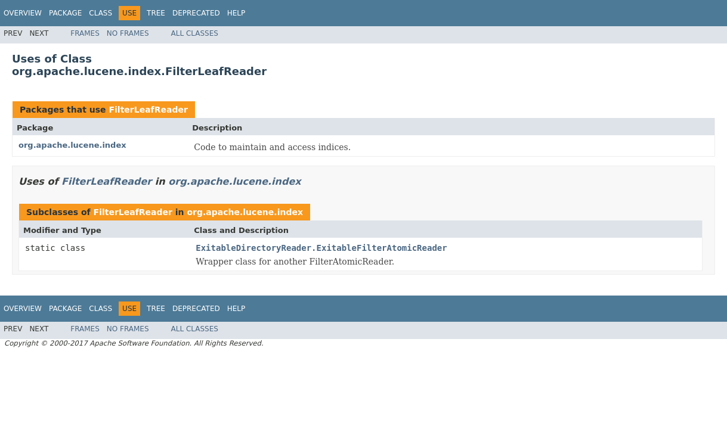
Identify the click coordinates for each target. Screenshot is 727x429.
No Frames (128, 33)
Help (236, 13)
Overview (23, 13)
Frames (85, 33)
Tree (156, 13)
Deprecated (196, 13)
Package (65, 13)
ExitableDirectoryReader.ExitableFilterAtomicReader (321, 248)
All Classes (194, 33)
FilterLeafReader (148, 109)
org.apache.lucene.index (72, 145)
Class (100, 13)
